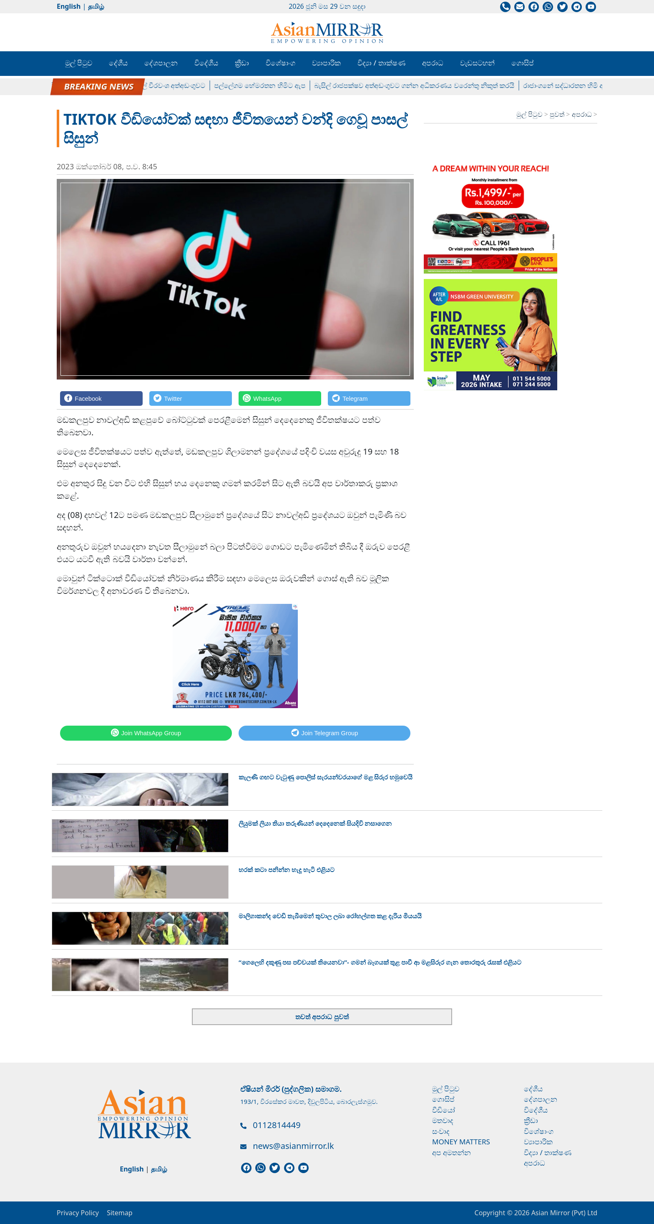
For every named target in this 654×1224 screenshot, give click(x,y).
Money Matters (461, 1141)
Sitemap (120, 1212)
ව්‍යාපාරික (326, 63)
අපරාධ (432, 63)
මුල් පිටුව (78, 63)
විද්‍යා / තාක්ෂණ (381, 63)
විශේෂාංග (280, 63)
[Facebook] (101, 398)
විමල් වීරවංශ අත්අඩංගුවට (173, 85)
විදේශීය (206, 63)
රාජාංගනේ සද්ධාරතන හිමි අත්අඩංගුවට (583, 85)
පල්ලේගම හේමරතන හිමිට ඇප (264, 85)
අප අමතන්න (451, 1152)
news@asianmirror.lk (293, 1145)
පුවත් (558, 114)
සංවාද (441, 1131)
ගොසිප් (522, 63)
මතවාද (442, 1120)
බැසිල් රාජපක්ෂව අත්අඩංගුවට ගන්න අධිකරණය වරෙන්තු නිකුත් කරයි (419, 85)
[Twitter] (190, 398)
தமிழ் (96, 6)
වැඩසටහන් (477, 63)
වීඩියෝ (443, 1110)
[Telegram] (369, 398)
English (68, 6)
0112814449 (276, 1125)
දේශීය (118, 63)
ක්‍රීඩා (242, 63)
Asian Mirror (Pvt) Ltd (563, 1212)
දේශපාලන (161, 63)
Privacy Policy (78, 1212)
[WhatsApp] (280, 398)
